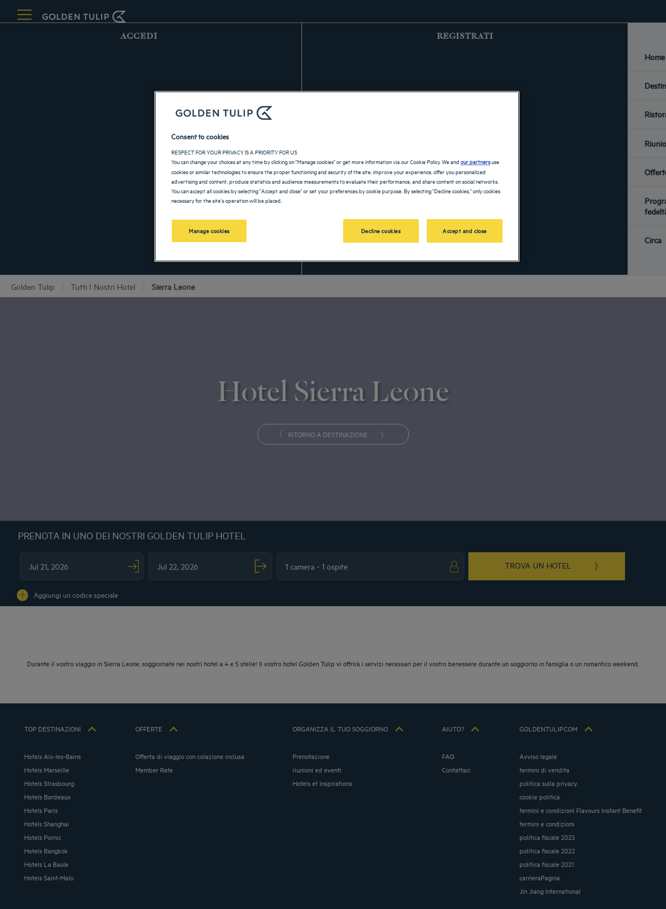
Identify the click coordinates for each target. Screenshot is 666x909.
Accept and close (465, 230)
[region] (336, 176)
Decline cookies (381, 230)
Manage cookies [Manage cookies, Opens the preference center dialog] (209, 230)
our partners (475, 161)
